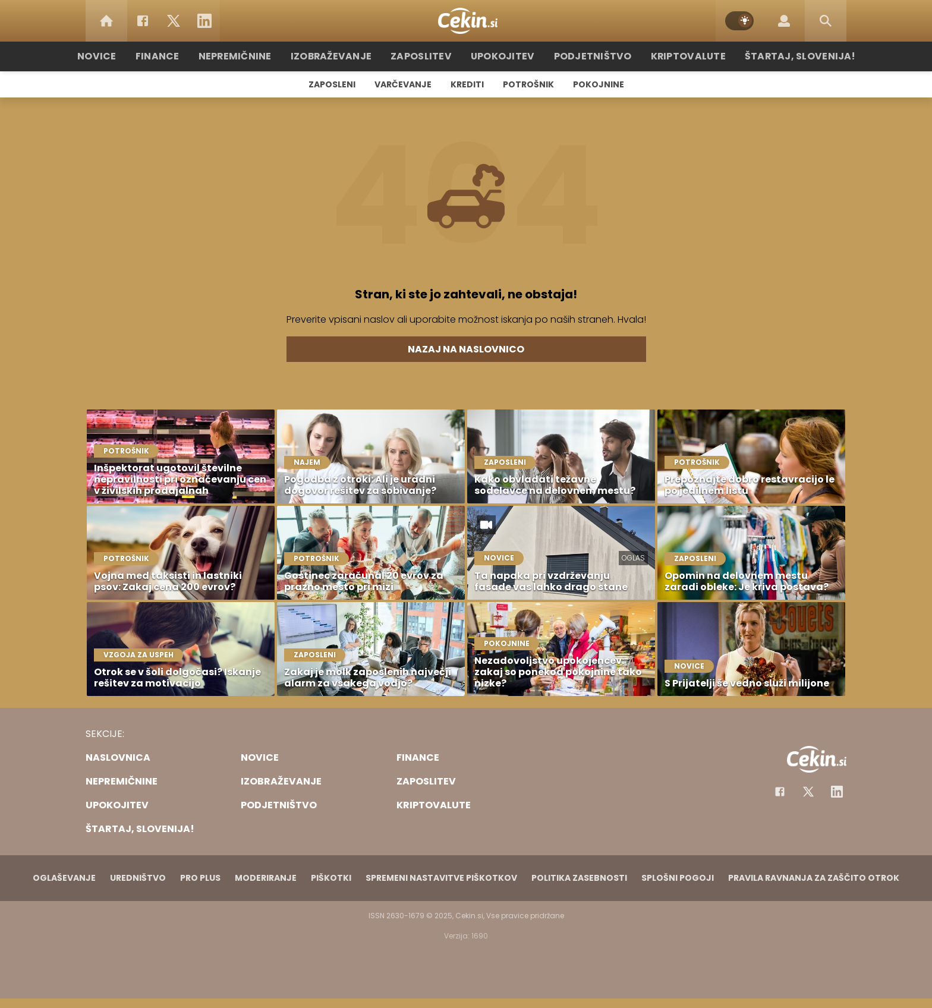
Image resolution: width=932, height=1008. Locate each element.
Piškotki (331, 878)
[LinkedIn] (204, 21)
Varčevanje (403, 84)
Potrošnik (528, 84)
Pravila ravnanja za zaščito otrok (813, 878)
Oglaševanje (64, 878)
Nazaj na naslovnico (466, 349)
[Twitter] (173, 21)
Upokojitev (502, 56)
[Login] (784, 21)
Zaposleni (331, 84)
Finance (178, 56)
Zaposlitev (426, 56)
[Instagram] (836, 791)
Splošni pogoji (677, 878)
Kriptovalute (675, 56)
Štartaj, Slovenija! (779, 56)
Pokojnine (598, 84)
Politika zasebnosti (579, 878)
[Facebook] (142, 21)
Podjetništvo (586, 56)
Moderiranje (266, 878)
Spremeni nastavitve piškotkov (441, 878)
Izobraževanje (342, 56)
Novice (120, 56)
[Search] (825, 21)
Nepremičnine (252, 56)
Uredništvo (138, 878)
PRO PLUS (200, 878)
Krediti (467, 84)
